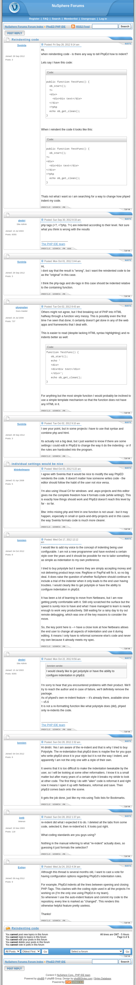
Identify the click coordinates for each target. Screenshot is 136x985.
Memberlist (71, 18)
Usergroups (88, 18)
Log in (103, 18)
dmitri (21, 220)
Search (56, 18)
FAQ (45, 18)
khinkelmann (21, 469)
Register (34, 18)
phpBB (40, 978)
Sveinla (21, 45)
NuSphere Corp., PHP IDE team (73, 975)
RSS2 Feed (80, 26)
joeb (22, 817)
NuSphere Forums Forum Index (24, 26)
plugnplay (22, 307)
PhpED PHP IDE (56, 26)
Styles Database (102, 978)
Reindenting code (25, 928)
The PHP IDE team (53, 244)
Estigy (21, 867)
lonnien (21, 540)
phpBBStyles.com (83, 978)
